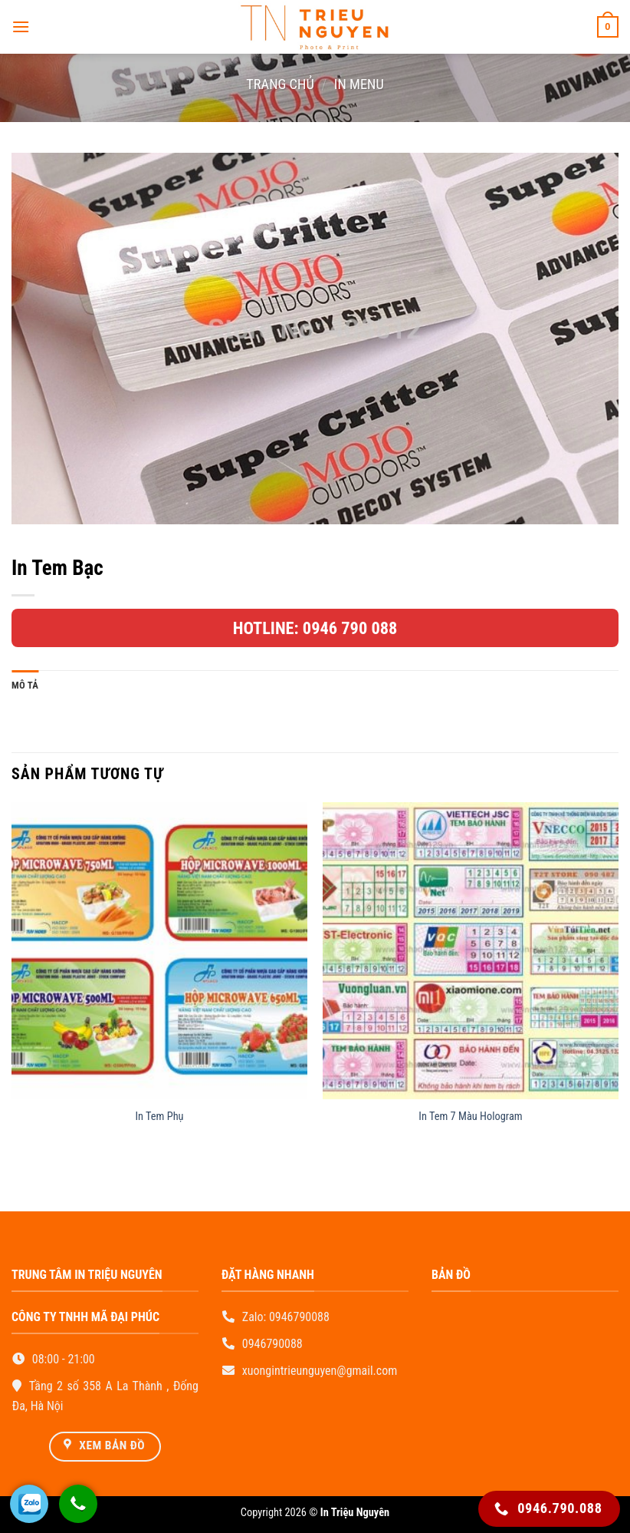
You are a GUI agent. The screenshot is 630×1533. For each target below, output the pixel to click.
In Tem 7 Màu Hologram (470, 1116)
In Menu (359, 84)
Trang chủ (280, 84)
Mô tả (24, 685)
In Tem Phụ (159, 1116)
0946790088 (299, 1317)
